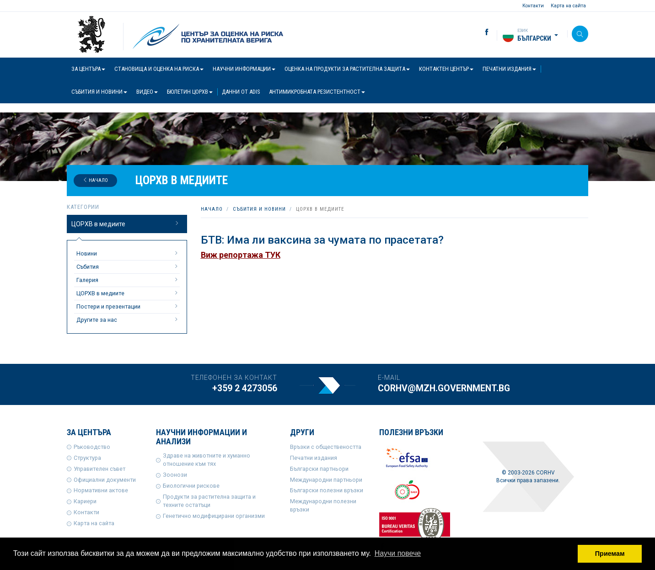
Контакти (533, 6)
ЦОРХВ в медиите (125, 223)
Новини (128, 253)
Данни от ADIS (241, 91)
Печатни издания (509, 68)
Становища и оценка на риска (159, 68)
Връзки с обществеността (325, 446)
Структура (87, 457)
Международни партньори (326, 479)
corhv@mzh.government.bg (444, 388)
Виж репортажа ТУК (240, 255)
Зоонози (175, 474)
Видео (147, 91)
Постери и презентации (128, 306)
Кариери (85, 501)
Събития (128, 266)
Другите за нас (128, 319)
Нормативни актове (101, 490)
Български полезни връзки (326, 490)
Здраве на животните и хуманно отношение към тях (206, 459)
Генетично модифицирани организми (214, 515)
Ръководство (92, 446)
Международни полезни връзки (323, 505)
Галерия (128, 279)
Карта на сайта (568, 6)
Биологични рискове (191, 485)
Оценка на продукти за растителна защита (347, 68)
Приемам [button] (610, 553)
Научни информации (244, 68)
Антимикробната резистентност (317, 91)
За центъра (88, 68)
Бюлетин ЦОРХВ (190, 91)
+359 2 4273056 (244, 388)
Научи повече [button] (398, 553)
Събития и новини (99, 91)
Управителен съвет (99, 468)
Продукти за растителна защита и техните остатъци (209, 500)
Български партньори (319, 468)
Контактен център (446, 68)
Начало (95, 180)
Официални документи (105, 479)
